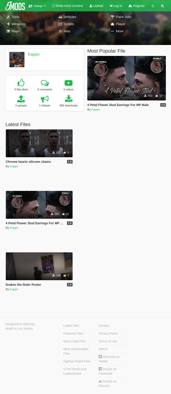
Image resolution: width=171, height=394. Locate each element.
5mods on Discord (107, 384)
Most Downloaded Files (75, 351)
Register (137, 6)
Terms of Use (108, 341)
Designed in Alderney (20, 324)
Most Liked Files (74, 341)
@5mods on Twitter (109, 359)
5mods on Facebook (107, 371)
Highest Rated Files (77, 361)
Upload (96, 6)
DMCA (103, 349)
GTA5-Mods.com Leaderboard (75, 371)
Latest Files (71, 325)
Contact (104, 325)
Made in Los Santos (19, 328)
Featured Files (73, 333)
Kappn (33, 54)
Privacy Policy (108, 333)
